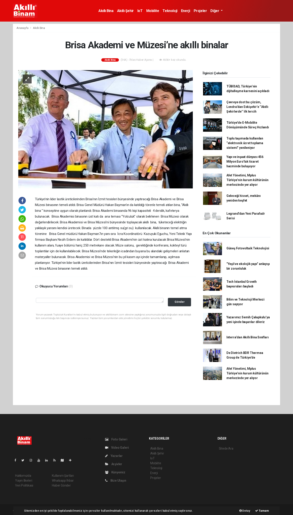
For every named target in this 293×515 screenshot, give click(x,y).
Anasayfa (22, 28)
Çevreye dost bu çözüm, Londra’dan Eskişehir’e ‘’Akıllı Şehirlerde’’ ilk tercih (247, 106)
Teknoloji (170, 11)
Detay (244, 510)
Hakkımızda (23, 475)
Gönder (180, 301)
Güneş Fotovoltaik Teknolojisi (247, 248)
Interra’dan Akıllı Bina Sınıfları (247, 337)
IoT (140, 11)
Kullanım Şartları (63, 475)
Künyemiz (115, 472)
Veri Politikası (24, 485)
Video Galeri (117, 447)
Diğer (215, 11)
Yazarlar (114, 456)
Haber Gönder (61, 485)
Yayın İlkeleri (23, 480)
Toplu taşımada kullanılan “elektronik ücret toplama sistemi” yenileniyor (244, 143)
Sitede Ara (226, 448)
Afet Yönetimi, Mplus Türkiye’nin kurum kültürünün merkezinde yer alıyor (247, 180)
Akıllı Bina (106, 11)
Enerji (185, 11)
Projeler (200, 11)
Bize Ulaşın (115, 480)
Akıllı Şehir (125, 11)
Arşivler (113, 464)
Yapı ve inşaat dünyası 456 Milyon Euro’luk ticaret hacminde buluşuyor (244, 161)
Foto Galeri (116, 439)
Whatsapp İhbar (62, 480)
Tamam (262, 510)
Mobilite (152, 11)
